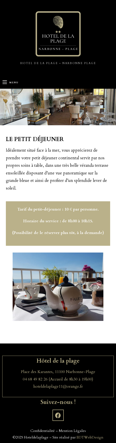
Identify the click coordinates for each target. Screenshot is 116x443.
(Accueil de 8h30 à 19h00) (71, 379)
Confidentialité (42, 430)
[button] (17, 287)
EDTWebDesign (90, 437)
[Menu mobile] (10, 83)
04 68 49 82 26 (36, 379)
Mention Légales (72, 430)
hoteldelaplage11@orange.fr (58, 386)
